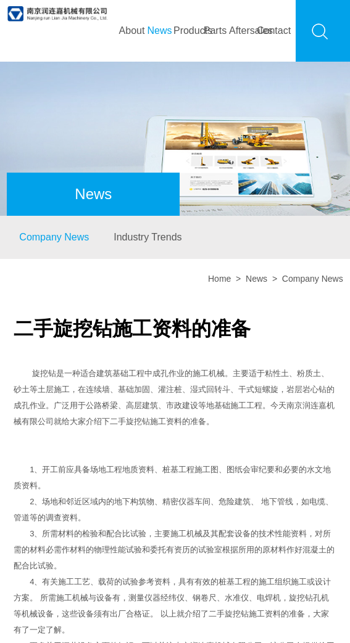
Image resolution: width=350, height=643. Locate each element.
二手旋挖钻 (130, 421)
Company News (54, 237)
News (159, 30)
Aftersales (243, 30)
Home (219, 279)
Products (187, 30)
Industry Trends (147, 237)
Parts (215, 30)
